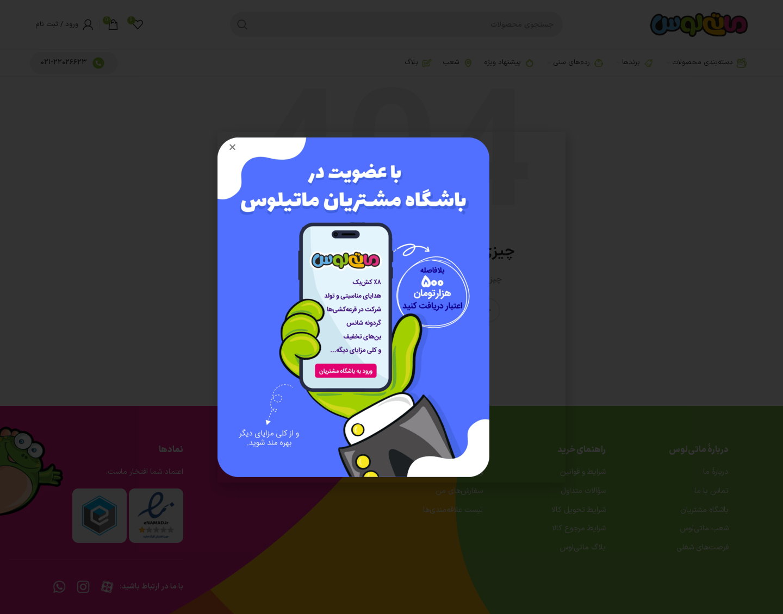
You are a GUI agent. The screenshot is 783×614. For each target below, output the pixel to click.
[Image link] (353, 306)
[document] (391, 307)
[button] (232, 147)
